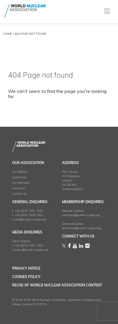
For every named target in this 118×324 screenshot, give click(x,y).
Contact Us (19, 194)
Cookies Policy (26, 277)
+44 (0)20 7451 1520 (28, 211)
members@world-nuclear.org (81, 215)
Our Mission (20, 172)
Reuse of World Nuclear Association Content (57, 285)
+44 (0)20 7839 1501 (28, 215)
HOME (7, 34)
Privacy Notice (26, 268)
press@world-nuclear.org (31, 250)
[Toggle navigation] (107, 11)
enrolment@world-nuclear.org (81, 228)
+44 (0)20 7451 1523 (28, 245)
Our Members (21, 183)
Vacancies (19, 188)
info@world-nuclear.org (30, 219)
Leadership (19, 177)
